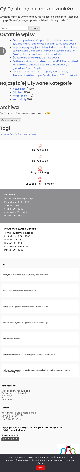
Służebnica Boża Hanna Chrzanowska (19, 291)
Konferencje (20, 95)
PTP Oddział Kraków (11, 339)
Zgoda (40, 468)
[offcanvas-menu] (3, 51)
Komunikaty (19, 99)
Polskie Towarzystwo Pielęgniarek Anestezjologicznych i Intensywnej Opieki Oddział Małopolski (36, 371)
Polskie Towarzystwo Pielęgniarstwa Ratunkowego (25, 323)
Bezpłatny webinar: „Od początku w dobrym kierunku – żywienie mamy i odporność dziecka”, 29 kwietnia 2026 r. (45, 42)
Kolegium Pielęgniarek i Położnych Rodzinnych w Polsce (27, 307)
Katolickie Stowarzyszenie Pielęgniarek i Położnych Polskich (29, 355)
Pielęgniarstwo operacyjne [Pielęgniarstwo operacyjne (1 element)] (20, 134)
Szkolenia (18, 92)
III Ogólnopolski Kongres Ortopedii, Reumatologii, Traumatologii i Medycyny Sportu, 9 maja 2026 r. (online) (45, 73)
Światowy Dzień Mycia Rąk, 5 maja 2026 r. (36, 57)
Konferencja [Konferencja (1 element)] (4, 134)
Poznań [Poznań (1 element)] (33, 134)
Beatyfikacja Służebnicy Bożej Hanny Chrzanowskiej (25, 275)
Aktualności (19, 88)
